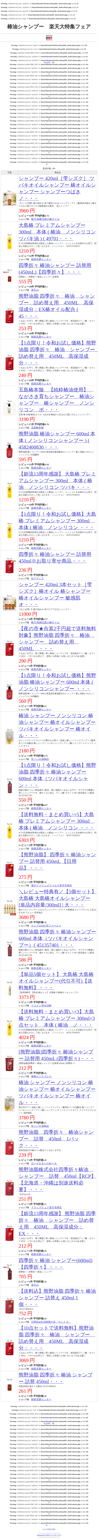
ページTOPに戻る (49, 1529)
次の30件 (47, 62)
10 (46, 164)
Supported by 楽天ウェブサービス (49, 1535)
